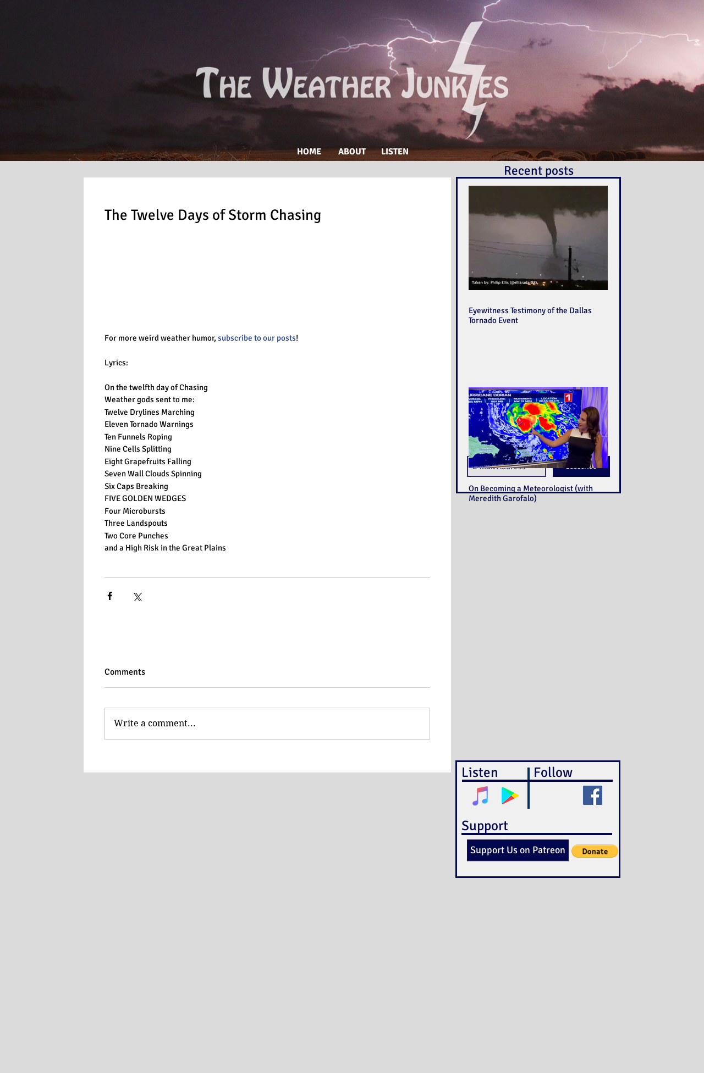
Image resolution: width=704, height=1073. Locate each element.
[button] (594, 851)
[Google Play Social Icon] (510, 795)
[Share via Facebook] (110, 596)
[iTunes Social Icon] (481, 795)
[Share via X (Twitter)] (136, 596)
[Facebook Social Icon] (592, 795)
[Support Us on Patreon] (518, 850)
